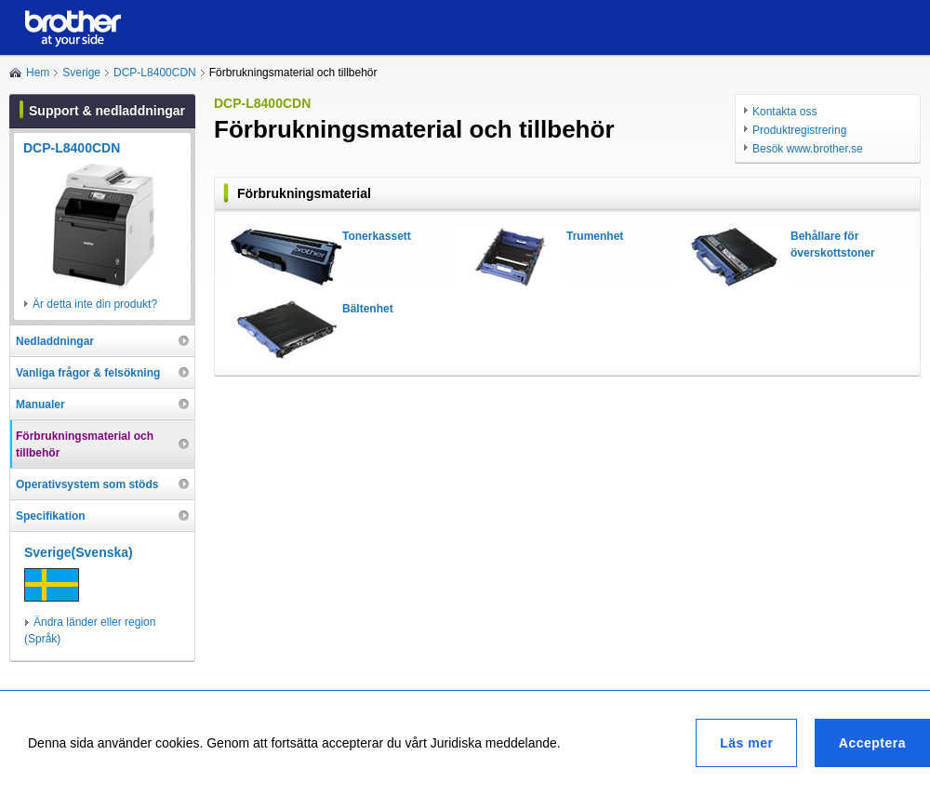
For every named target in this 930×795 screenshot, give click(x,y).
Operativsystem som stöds (87, 484)
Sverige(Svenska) (78, 552)
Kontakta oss (784, 111)
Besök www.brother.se (807, 148)
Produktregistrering (799, 130)
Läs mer (746, 742)
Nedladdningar (55, 341)
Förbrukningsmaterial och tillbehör (84, 444)
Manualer (40, 404)
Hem (37, 72)
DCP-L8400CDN (154, 72)
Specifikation (51, 516)
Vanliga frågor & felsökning (88, 372)
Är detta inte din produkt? (95, 304)
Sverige (81, 72)
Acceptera (872, 742)
